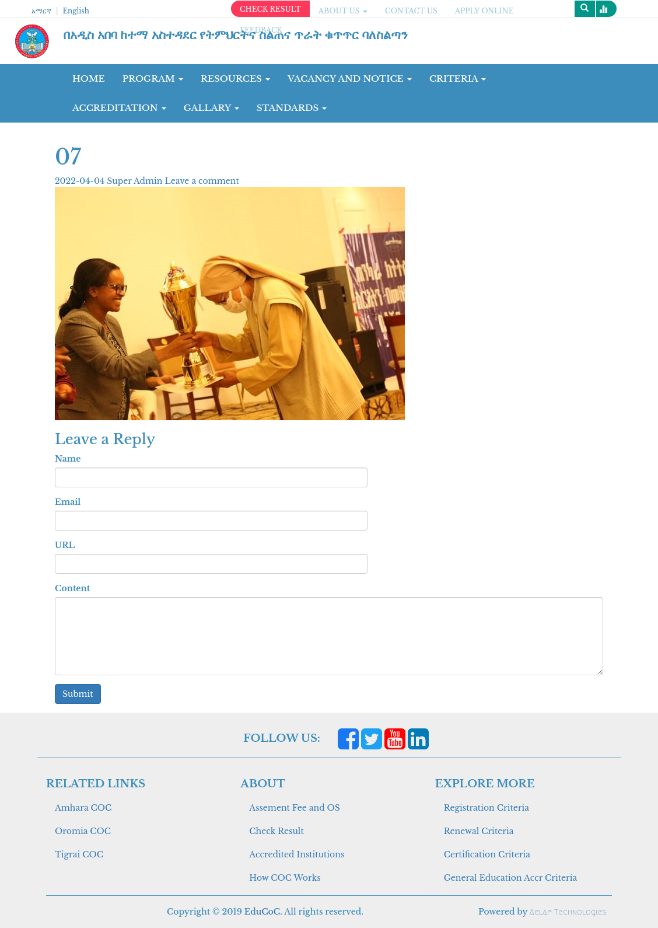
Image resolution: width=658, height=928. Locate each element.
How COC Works (284, 878)
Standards (292, 107)
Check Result (276, 831)
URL (65, 545)
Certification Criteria (487, 854)
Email (67, 502)
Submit (77, 694)
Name (67, 458)
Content (72, 588)
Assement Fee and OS (294, 808)
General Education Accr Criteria (511, 878)
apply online (484, 10)
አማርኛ (41, 10)
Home (88, 78)
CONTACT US (411, 10)
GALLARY (211, 107)
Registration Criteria (486, 808)
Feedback (261, 30)
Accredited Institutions (296, 854)
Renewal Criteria (479, 831)
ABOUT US (343, 10)
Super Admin (135, 181)
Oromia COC (83, 831)
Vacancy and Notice (350, 78)
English (75, 10)
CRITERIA (458, 78)
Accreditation (119, 107)
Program (153, 78)
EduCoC (262, 911)
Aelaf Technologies (568, 912)
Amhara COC (83, 808)
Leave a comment (201, 181)
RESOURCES (235, 78)
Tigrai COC (79, 854)
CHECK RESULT (270, 9)
